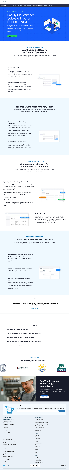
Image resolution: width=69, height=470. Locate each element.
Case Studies (37, 438)
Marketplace (5, 430)
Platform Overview (6, 432)
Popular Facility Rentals (39, 427)
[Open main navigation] (67, 2)
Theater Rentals (38, 430)
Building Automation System (8, 424)
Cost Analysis (5, 427)
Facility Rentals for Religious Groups (41, 424)
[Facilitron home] (5, 2)
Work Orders (20, 5)
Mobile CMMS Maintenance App (9, 441)
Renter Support (38, 460)
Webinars (37, 452)
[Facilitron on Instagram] (31, 465)
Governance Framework (7, 454)
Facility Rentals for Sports (40, 425)
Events (36, 441)
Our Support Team (6, 459)
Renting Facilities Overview (40, 428)
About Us (37, 435)
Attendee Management (7, 421)
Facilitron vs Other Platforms (8, 451)
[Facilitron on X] (39, 465)
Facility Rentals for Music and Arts (41, 422)
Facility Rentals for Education (40, 420)
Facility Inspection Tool (7, 439)
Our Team (37, 447)
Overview (14, 5)
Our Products (5, 457)
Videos (36, 451)
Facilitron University (38, 443)
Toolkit (36, 449)
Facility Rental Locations (39, 419)
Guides (36, 444)
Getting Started (6, 453)
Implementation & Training (8, 456)
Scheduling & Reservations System (9, 433)
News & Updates (38, 446)
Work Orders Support (39, 462)
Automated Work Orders (7, 422)
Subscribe (62, 410)
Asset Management (28, 5)
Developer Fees (6, 449)
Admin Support (38, 457)
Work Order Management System (9, 444)
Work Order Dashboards (7, 442)
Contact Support (38, 459)
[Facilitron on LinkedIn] (33, 465)
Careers (36, 436)
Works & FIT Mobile (48, 5)
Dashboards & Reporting (38, 5)
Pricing (4, 461)
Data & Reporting (6, 429)
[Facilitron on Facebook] (36, 465)
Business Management (7, 425)
